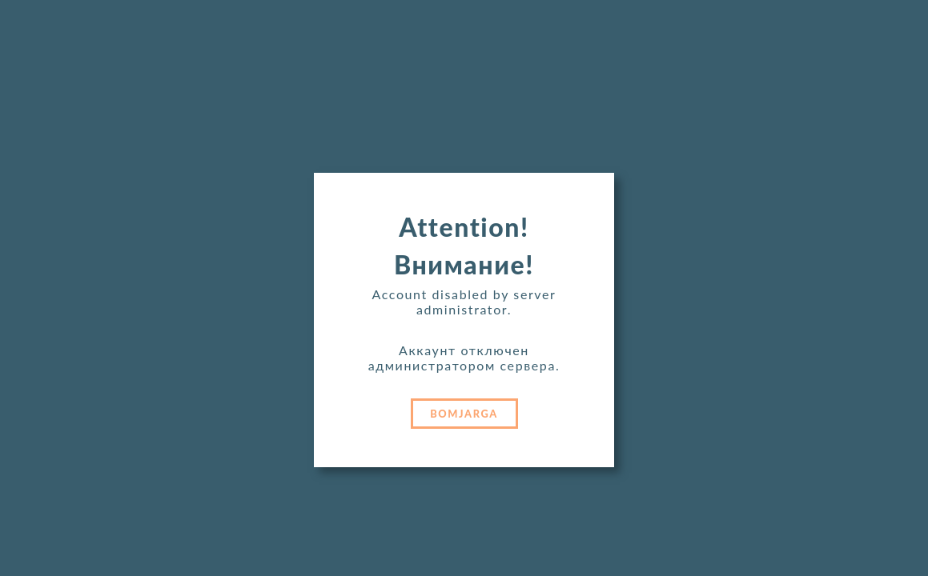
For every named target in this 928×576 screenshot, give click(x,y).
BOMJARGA (464, 413)
